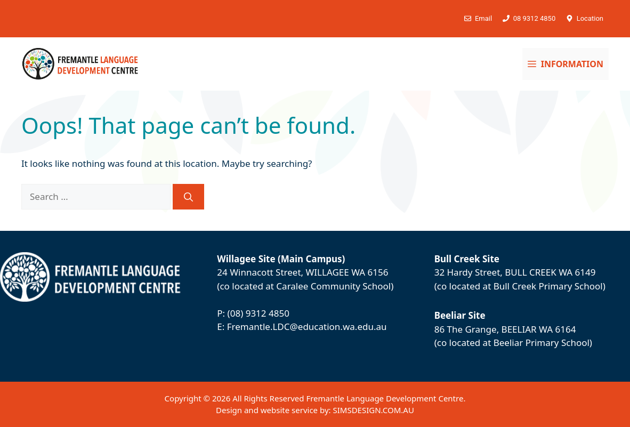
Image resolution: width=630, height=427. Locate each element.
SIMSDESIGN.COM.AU (373, 410)
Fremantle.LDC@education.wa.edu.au (307, 326)
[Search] (188, 197)
